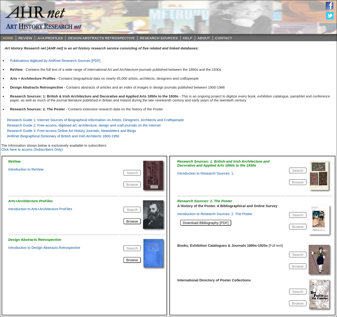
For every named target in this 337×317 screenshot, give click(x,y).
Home (8, 38)
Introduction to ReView (26, 169)
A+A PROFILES (50, 38)
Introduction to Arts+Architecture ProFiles (40, 209)
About (204, 38)
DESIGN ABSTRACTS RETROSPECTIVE (101, 38)
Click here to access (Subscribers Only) (32, 149)
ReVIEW (25, 38)
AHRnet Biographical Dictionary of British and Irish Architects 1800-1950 (63, 136)
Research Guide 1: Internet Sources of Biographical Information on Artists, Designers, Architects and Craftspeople (95, 120)
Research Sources (159, 38)
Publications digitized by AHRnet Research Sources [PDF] (55, 61)
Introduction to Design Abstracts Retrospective (44, 248)
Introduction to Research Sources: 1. (205, 173)
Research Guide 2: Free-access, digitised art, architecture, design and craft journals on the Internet (84, 125)
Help (187, 38)
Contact (223, 38)
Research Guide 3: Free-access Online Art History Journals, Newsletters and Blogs (71, 131)
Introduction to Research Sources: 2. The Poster (215, 214)
